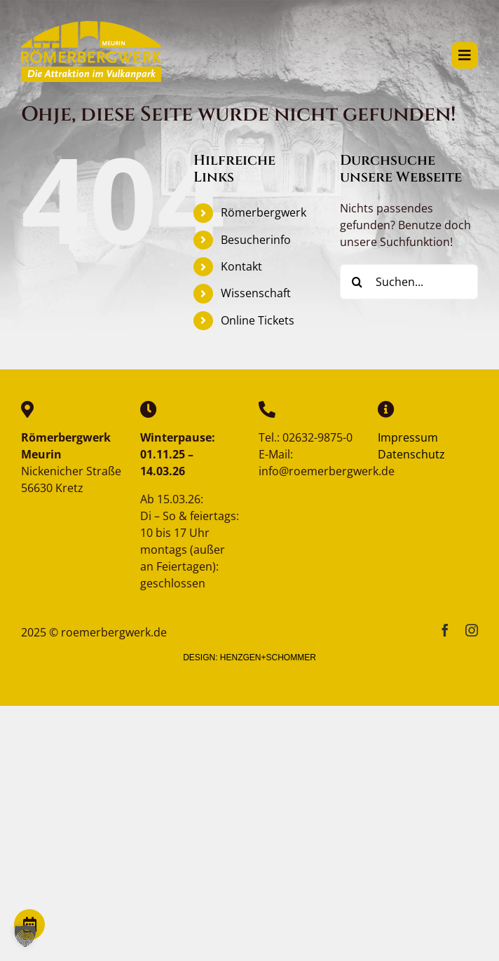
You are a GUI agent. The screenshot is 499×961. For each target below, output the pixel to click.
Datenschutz (411, 454)
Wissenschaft (256, 293)
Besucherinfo (256, 239)
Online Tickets (257, 320)
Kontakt (241, 266)
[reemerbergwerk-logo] (91, 26)
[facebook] (445, 630)
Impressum (408, 437)
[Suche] (357, 281)
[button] (25, 936)
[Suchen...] (409, 281)
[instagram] (471, 630)
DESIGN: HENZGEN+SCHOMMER (249, 657)
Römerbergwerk (263, 212)
